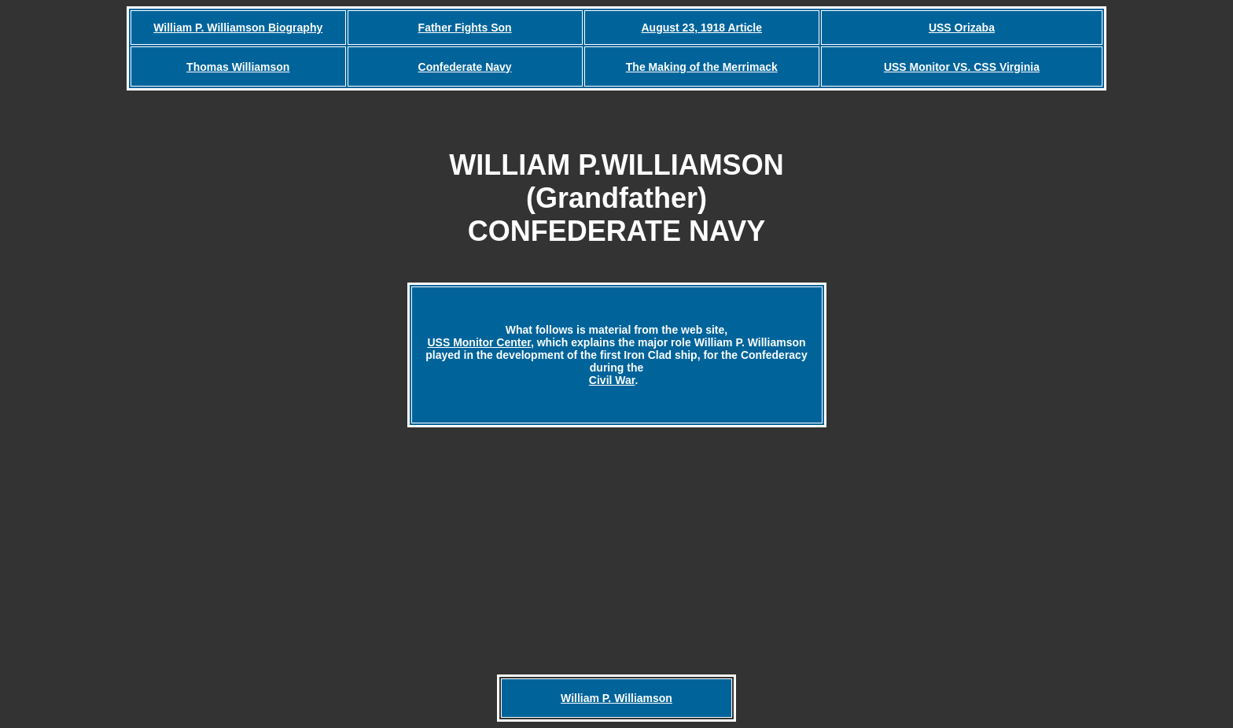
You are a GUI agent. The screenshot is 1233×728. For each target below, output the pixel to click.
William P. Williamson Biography (237, 27)
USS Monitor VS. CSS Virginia (962, 67)
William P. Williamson (616, 698)
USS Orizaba (962, 27)
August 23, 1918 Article (702, 27)
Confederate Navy (465, 67)
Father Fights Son (465, 27)
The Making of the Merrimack (702, 67)
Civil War (612, 380)
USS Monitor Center (478, 342)
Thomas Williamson (237, 67)
